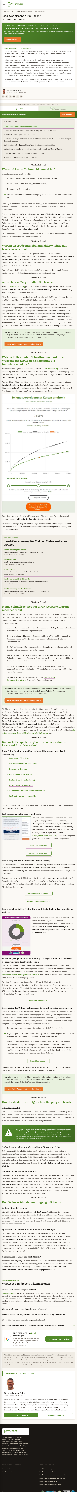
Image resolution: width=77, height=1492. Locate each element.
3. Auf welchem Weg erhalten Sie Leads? (19, 135)
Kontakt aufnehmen (55, 1415)
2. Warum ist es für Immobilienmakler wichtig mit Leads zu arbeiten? (30, 131)
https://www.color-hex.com (44, 835)
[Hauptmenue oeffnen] (4, 4)
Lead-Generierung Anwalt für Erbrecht (52, 1478)
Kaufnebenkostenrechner (20, 774)
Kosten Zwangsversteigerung (22, 780)
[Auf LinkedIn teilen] (17, 96)
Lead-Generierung (17, 286)
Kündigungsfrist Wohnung (21, 785)
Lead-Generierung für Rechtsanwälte (52, 1472)
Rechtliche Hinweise (24, 104)
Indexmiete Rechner (18, 769)
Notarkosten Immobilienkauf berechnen (27, 790)
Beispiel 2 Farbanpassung (37, 853)
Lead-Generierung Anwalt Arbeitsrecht (53, 1475)
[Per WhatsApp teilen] (6, 96)
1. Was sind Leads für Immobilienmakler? (20, 127)
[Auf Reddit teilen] (21, 96)
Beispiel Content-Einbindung (37, 893)
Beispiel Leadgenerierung (37, 1000)
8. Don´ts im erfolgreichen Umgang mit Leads (21, 157)
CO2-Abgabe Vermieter (19, 758)
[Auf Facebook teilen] (13, 96)
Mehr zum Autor (20, 1415)
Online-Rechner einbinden (11, 1469)
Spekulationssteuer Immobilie (22, 796)
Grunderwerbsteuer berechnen (23, 763)
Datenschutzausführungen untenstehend (20, 974)
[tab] (19, 108)
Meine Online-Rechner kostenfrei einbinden (23, 344)
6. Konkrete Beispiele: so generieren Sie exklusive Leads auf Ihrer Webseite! (33, 149)
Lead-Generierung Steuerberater (51, 1484)
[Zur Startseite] (15, 4)
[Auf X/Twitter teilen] (10, 96)
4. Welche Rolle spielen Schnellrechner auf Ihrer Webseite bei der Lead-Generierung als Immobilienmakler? (37, 140)
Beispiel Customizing (37, 1061)
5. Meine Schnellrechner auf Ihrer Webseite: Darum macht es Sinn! (29, 145)
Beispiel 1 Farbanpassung (37, 845)
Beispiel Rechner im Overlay (37, 901)
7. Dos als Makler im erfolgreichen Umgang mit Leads (24, 153)
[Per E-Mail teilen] (3, 96)
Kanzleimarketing (8, 1472)
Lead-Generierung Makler (48, 1481)
